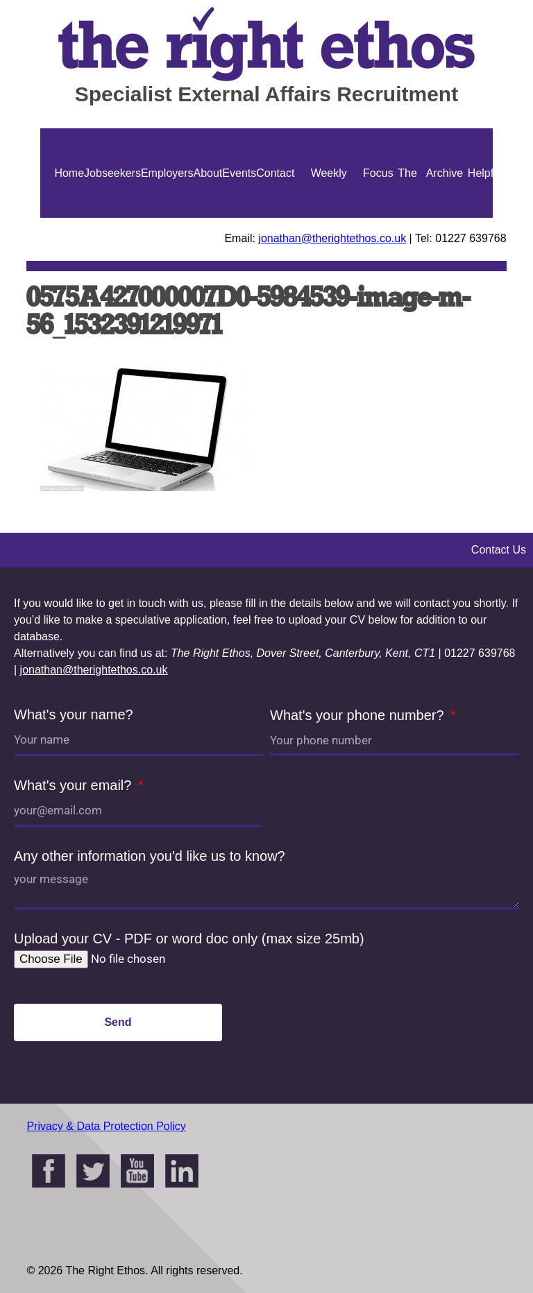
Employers (167, 173)
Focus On (378, 217)
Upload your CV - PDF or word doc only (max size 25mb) (189, 938)
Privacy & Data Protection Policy (105, 1126)
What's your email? (74, 785)
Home (69, 173)
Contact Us (275, 217)
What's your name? (73, 714)
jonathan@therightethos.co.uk (332, 238)
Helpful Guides (484, 217)
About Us (208, 217)
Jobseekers (112, 173)
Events (239, 173)
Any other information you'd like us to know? (149, 856)
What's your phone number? (359, 715)
